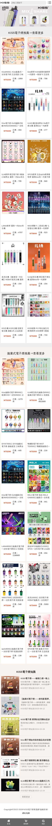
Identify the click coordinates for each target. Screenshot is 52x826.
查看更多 (26, 797)
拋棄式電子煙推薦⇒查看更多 (26, 353)
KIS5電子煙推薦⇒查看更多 (26, 32)
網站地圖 (26, 813)
